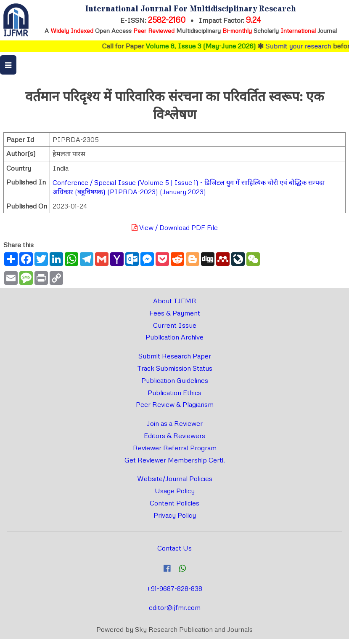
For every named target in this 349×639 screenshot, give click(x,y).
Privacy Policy (174, 515)
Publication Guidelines (174, 380)
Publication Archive (174, 337)
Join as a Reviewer (175, 423)
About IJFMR (174, 301)
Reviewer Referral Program (175, 448)
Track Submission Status (174, 368)
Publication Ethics (174, 392)
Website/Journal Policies (174, 478)
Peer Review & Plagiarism (175, 404)
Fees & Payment (174, 313)
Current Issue (174, 325)
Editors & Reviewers (174, 435)
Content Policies (174, 503)
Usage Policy (175, 491)
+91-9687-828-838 (174, 588)
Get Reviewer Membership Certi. (174, 460)
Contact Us (174, 548)
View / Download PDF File (175, 227)
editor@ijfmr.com (175, 607)
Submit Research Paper (174, 356)
